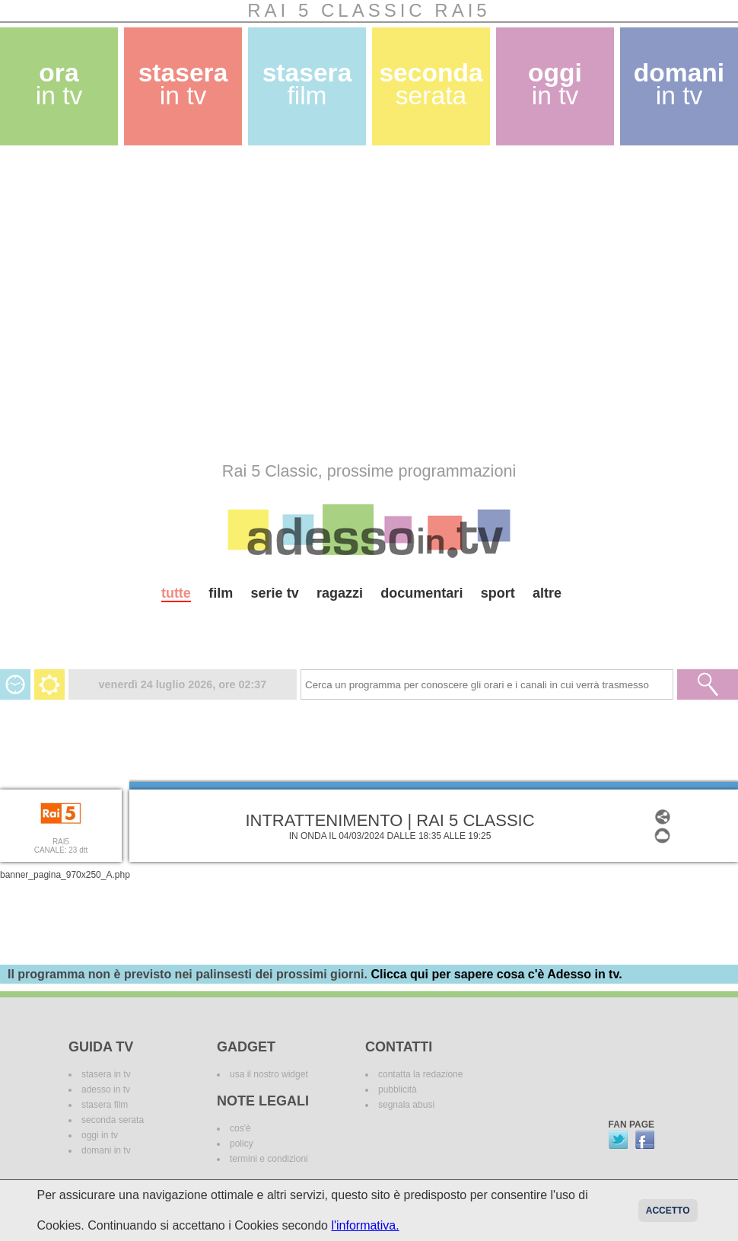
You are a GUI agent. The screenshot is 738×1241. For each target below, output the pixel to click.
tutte (176, 593)
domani (679, 84)
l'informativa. (365, 1225)
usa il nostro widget (269, 1074)
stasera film (104, 1104)
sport (498, 593)
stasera (183, 84)
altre (547, 593)
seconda (430, 84)
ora (59, 84)
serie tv (275, 593)
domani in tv (106, 1150)
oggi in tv (99, 1135)
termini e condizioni (269, 1158)
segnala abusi (406, 1104)
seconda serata (112, 1120)
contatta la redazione (420, 1074)
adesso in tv (105, 1089)
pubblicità (397, 1089)
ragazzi (340, 593)
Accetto (668, 1210)
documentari (421, 593)
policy (241, 1143)
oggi (555, 84)
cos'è (240, 1128)
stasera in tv (106, 1074)
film (220, 593)
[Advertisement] (142, 303)
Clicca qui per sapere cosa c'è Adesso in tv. (496, 974)
